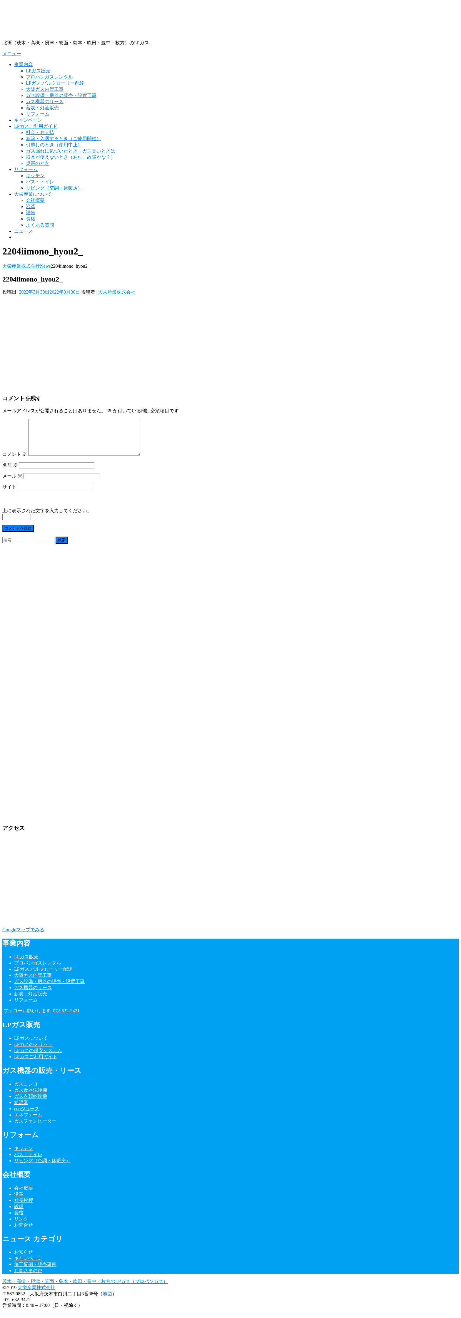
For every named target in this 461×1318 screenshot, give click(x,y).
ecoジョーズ (26, 1115)
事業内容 (23, 64)
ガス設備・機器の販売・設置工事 (61, 95)
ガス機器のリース (45, 101)
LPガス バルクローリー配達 (55, 83)
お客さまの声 (28, 1277)
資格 (30, 218)
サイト (9, 493)
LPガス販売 (38, 70)
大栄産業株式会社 (117, 291)
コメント (14, 461)
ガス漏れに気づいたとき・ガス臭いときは (70, 150)
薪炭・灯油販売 (42, 107)
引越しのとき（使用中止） (54, 144)
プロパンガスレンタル (49, 76)
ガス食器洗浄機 (30, 1097)
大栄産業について (33, 194)
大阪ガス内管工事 (45, 89)
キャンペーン (28, 120)
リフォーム (37, 113)
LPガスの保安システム (38, 1057)
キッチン (35, 175)
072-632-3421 (66, 1017)
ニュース (23, 231)
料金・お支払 (40, 132)
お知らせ (23, 1259)
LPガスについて (31, 1045)
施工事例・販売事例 (35, 1271)
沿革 (30, 206)
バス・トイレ (40, 181)
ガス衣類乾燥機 (30, 1103)
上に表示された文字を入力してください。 (47, 517)
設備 (30, 212)
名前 (10, 472)
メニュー (11, 53)
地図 (107, 1300)
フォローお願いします (26, 1017)
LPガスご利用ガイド (35, 126)
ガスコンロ (26, 1090)
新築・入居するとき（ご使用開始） (63, 138)
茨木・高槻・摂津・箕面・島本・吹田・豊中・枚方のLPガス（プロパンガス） (85, 1288)
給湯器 (21, 1109)
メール (12, 482)
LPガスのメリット (33, 1051)
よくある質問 (40, 224)
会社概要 (35, 200)
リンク (21, 1225)
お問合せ (23, 1232)
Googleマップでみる (23, 936)
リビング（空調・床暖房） (54, 187)
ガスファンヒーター (35, 1128)
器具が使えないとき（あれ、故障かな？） (70, 157)
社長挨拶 (23, 1207)
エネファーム (28, 1121)
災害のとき (37, 163)
